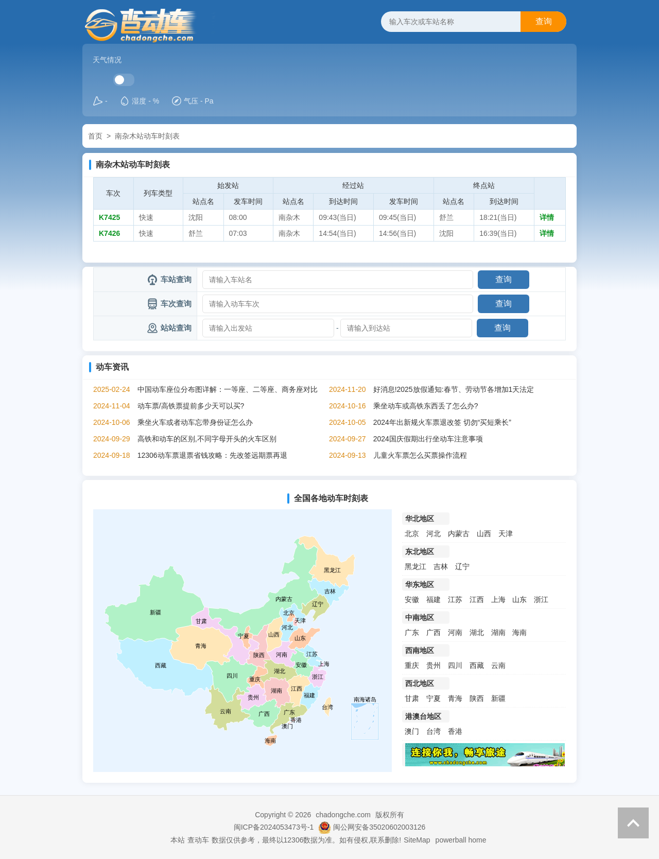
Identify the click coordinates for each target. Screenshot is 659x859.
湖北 (477, 632)
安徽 (412, 599)
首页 (95, 136)
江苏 (455, 599)
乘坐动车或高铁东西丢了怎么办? (425, 406)
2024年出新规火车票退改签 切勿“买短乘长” (442, 422)
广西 (433, 632)
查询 (543, 21)
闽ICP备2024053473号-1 (274, 827)
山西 (484, 533)
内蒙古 (459, 533)
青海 (455, 698)
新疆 (498, 698)
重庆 (412, 665)
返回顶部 (633, 823)
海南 (519, 632)
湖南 (498, 632)
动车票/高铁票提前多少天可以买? (191, 406)
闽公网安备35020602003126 (379, 827)
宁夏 (433, 698)
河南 (455, 632)
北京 (412, 533)
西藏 (477, 665)
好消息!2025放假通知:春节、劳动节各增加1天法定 (453, 389)
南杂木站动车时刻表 (147, 136)
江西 (477, 599)
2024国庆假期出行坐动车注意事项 (428, 439)
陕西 (477, 698)
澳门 (412, 731)
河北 (433, 533)
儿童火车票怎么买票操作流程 (420, 455)
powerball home (461, 840)
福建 (433, 599)
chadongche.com (343, 815)
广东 (412, 632)
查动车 (198, 840)
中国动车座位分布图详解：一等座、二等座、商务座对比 (227, 389)
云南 (498, 665)
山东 (519, 599)
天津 (505, 533)
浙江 (541, 599)
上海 (498, 599)
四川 (455, 665)
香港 (455, 731)
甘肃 (412, 698)
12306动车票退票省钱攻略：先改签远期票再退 (212, 455)
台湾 (433, 731)
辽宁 (462, 566)
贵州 (433, 665)
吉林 (440, 566)
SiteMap (417, 840)
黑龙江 (415, 566)
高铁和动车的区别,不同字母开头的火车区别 (206, 439)
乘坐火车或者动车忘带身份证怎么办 (195, 422)
